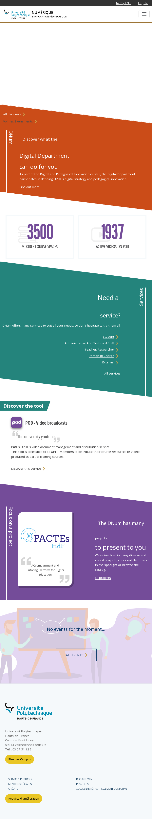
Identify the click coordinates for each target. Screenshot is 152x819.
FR (140, 3)
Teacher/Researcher (99, 349)
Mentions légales (20, 784)
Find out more (29, 187)
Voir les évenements (18, 121)
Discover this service (26, 468)
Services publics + (20, 779)
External (108, 362)
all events (74, 655)
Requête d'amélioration (23, 798)
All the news (12, 114)
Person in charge (101, 356)
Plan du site (84, 784)
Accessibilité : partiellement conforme (101, 788)
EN (145, 3)
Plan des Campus (19, 759)
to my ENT (123, 3)
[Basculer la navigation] (144, 14)
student (108, 336)
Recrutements (85, 779)
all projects (103, 578)
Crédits (13, 788)
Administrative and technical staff (89, 343)
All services (112, 373)
